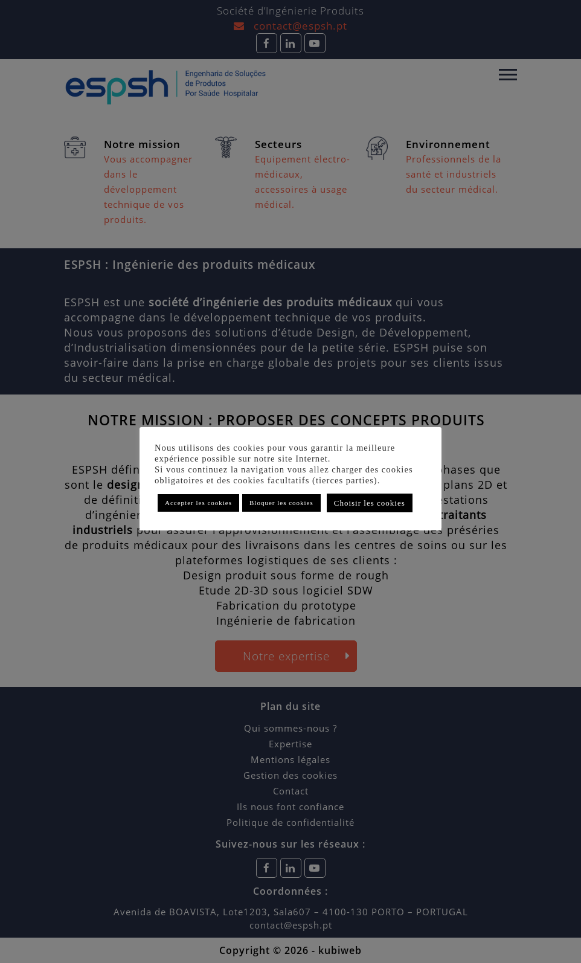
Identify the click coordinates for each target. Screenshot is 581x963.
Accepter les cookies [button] (198, 502)
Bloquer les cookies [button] (281, 502)
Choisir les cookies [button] (369, 502)
